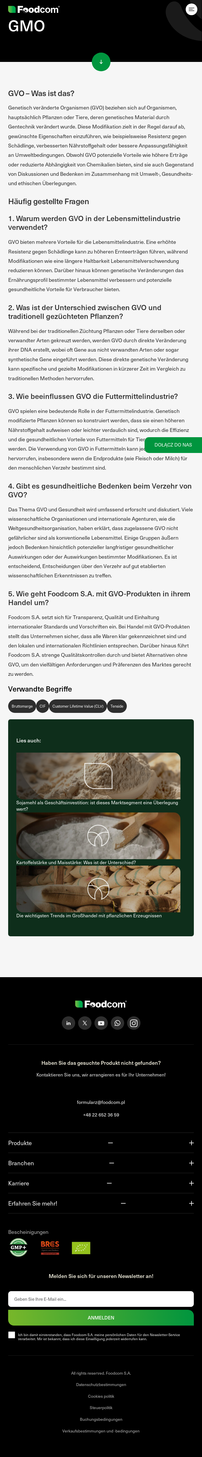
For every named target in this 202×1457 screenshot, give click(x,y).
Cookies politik (101, 1396)
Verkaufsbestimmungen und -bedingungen (101, 1431)
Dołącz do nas (173, 445)
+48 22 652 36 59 (101, 1115)
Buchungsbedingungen (101, 1419)
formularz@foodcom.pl (101, 1102)
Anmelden (101, 1317)
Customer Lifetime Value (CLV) (77, 706)
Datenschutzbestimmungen (101, 1384)
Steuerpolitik (101, 1407)
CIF (42, 706)
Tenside (116, 706)
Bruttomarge (22, 706)
